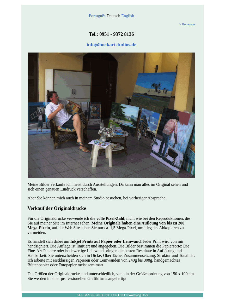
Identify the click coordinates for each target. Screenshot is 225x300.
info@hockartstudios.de (111, 44)
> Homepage (187, 24)
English (127, 16)
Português (97, 16)
